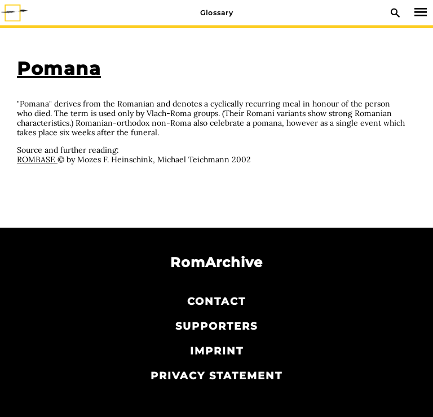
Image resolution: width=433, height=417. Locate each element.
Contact (216, 301)
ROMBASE (37, 159)
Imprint (217, 351)
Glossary (216, 12)
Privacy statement (216, 376)
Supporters (216, 326)
